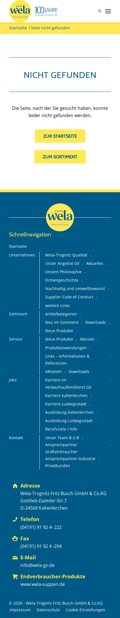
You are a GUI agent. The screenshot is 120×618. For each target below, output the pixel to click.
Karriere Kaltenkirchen (66, 395)
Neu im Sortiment (61, 322)
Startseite (18, 246)
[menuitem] (97, 11)
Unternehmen (22, 255)
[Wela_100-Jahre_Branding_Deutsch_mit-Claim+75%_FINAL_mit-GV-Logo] (49, 11)
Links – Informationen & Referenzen (67, 360)
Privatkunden (57, 465)
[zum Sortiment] (60, 156)
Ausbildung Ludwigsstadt (69, 420)
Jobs (13, 379)
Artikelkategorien (61, 314)
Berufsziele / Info (61, 429)
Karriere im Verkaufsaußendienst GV (68, 383)
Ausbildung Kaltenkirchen (69, 412)
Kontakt (16, 437)
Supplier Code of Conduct (69, 297)
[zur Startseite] (60, 136)
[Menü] (108, 11)
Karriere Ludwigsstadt (66, 404)
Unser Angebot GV (62, 263)
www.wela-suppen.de (42, 584)
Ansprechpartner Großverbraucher (61, 448)
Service (15, 339)
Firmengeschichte (61, 280)
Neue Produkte (59, 330)
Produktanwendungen (66, 347)
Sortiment (18, 314)
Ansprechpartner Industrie (70, 458)
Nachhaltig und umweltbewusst (75, 288)
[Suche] (97, 11)
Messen (87, 339)
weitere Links (57, 305)
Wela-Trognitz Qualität (66, 255)
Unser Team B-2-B (62, 437)
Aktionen (53, 371)
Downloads (95, 322)
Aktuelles (94, 263)
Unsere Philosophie (63, 271)
